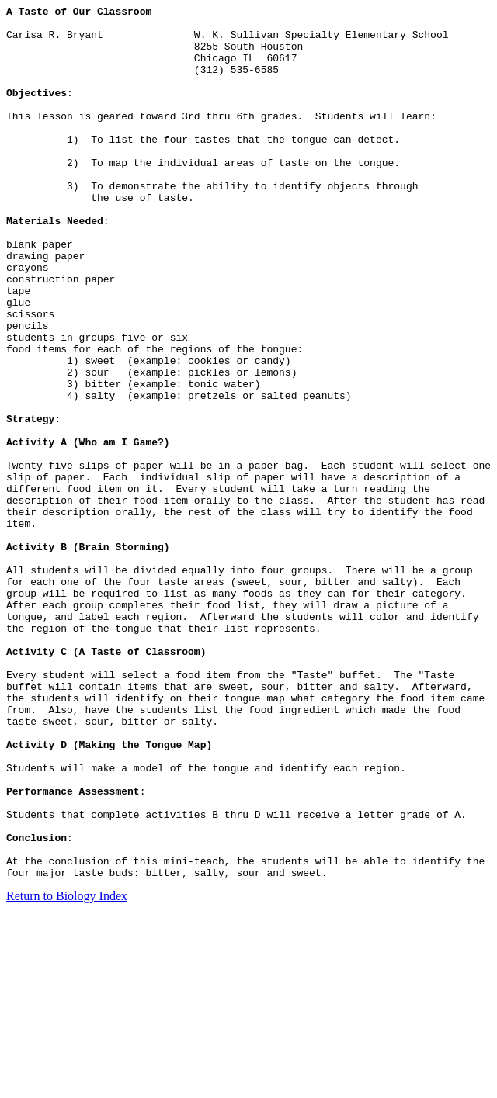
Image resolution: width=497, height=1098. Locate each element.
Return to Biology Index (66, 1070)
